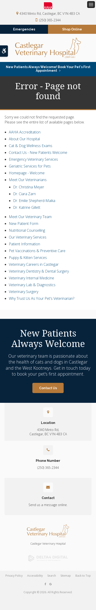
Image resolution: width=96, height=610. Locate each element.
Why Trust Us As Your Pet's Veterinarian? (41, 298)
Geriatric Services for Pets (30, 166)
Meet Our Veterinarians (28, 179)
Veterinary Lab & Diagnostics (32, 284)
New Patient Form (23, 223)
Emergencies (24, 29)
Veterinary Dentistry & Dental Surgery (39, 271)
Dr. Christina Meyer (28, 186)
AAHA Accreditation (25, 132)
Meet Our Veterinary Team (30, 216)
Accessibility (35, 576)
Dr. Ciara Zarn (24, 193)
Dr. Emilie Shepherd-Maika (34, 200)
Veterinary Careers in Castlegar (34, 264)
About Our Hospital (24, 138)
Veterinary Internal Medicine (31, 277)
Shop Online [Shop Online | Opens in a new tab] (72, 29)
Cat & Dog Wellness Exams (30, 145)
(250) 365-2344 (50, 20)
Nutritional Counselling (27, 230)
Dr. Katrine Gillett (26, 207)
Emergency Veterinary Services (33, 159)
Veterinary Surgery (23, 291)
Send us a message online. (48, 505)
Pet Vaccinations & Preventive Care (37, 250)
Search (51, 576)
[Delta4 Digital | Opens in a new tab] (48, 558)
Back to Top (83, 576)
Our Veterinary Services (27, 237)
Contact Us (48, 388)
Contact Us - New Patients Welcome (38, 152)
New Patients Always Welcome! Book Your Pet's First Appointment (48, 68)
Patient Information (24, 243)
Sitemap (65, 576)
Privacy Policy (14, 576)
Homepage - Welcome (27, 172)
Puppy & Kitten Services (28, 257)
